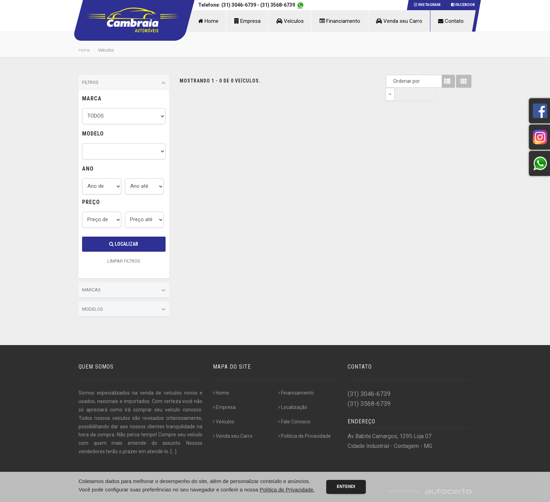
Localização (292, 407)
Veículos (290, 21)
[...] (173, 451)
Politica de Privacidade (304, 436)
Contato (451, 21)
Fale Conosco (294, 421)
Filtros (124, 83)
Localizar (123, 244)
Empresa (247, 21)
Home (208, 21)
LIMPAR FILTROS (123, 261)
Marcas (124, 290)
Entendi (346, 486)
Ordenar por (391, 81)
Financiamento (340, 21)
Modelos (124, 309)
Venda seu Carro (399, 21)
